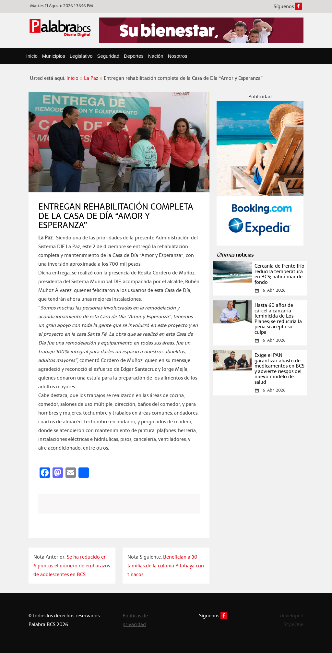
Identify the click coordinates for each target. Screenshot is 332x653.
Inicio (32, 56)
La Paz (91, 78)
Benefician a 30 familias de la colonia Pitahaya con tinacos (165, 565)
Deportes (134, 56)
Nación (155, 56)
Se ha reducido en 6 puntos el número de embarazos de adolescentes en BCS (71, 565)
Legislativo (81, 56)
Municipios (53, 56)
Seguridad (108, 56)
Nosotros (177, 56)
